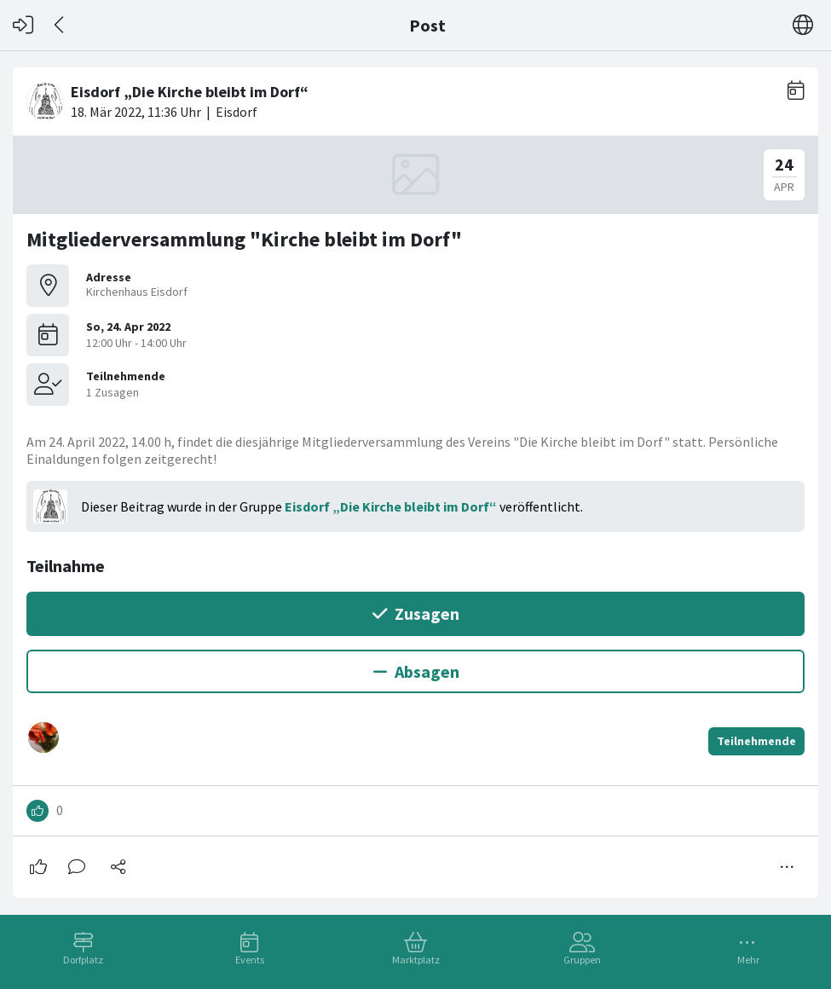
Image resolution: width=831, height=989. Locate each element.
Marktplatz (416, 959)
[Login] (23, 25)
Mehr (748, 959)
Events (249, 959)
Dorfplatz (83, 959)
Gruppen (582, 959)
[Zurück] (60, 25)
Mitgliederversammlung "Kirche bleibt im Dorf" (244, 239)
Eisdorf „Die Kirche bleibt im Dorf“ (391, 506)
